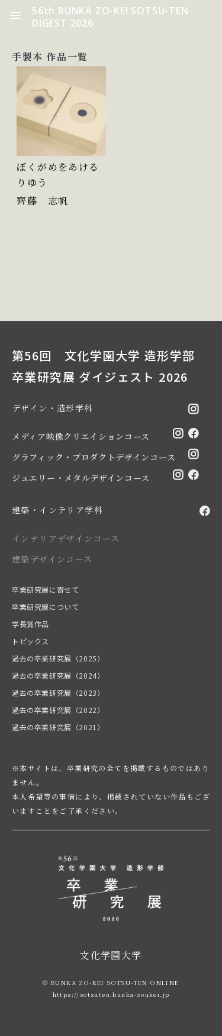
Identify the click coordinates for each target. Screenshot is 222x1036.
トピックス (30, 641)
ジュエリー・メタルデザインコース (81, 478)
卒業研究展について (45, 607)
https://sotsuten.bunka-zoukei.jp (111, 994)
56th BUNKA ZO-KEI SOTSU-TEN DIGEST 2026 (110, 17)
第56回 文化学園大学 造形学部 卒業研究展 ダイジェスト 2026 (103, 366)
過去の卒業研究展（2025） (58, 658)
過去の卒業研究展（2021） (58, 727)
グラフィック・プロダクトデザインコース (93, 457)
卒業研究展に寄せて (45, 589)
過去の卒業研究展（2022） (58, 710)
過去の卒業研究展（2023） (58, 693)
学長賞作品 (30, 624)
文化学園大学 (110, 955)
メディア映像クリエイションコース (81, 436)
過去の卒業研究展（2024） (58, 675)
